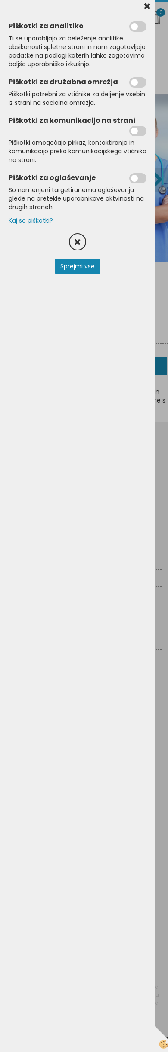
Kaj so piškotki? (31, 220)
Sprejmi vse (77, 266)
